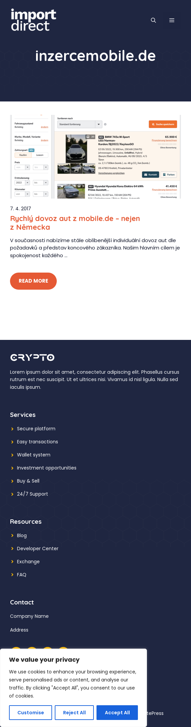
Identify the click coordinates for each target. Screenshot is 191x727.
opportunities (60, 467)
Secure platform (36, 428)
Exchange (28, 561)
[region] (73, 688)
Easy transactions (37, 441)
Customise (30, 712)
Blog (22, 535)
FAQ (21, 574)
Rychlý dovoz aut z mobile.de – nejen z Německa (75, 223)
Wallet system (33, 454)
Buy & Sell (28, 481)
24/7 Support (32, 494)
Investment (30, 467)
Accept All (117, 712)
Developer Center (37, 548)
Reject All (74, 712)
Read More (33, 280)
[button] (153, 20)
